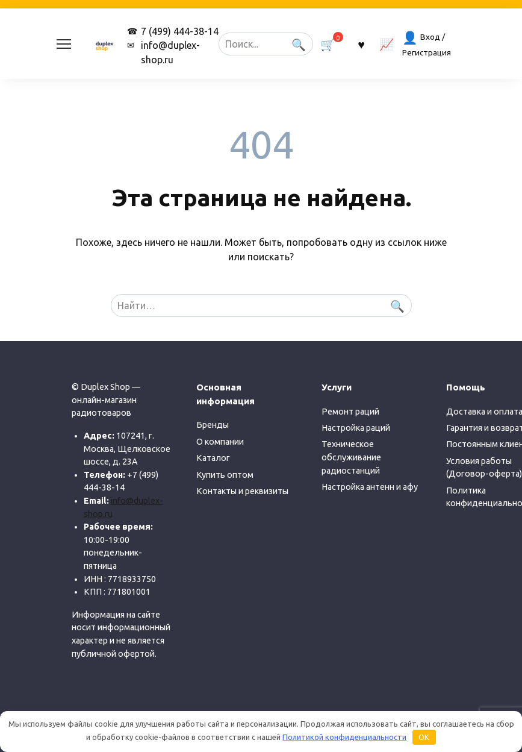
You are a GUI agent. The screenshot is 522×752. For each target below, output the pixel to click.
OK (423, 737)
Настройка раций (356, 428)
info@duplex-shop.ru (170, 52)
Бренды (212, 425)
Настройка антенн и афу (370, 487)
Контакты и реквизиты (242, 491)
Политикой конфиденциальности (344, 737)
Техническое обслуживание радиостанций (351, 457)
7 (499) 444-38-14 (180, 31)
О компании (220, 441)
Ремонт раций (350, 411)
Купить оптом (224, 475)
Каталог (213, 458)
